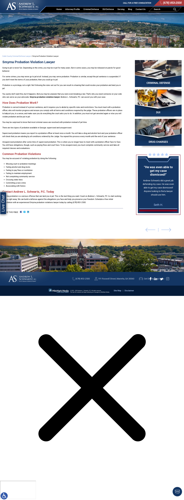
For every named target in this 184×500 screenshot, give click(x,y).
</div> (18, 490)
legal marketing (88, 292)
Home (59, 9)
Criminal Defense (91, 9)
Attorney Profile (72, 9)
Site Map (117, 290)
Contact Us (141, 9)
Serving (120, 9)
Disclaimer (129, 290)
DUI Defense (108, 9)
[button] (150, 230)
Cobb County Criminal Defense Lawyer (16, 56)
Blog (130, 9)
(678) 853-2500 (172, 2)
